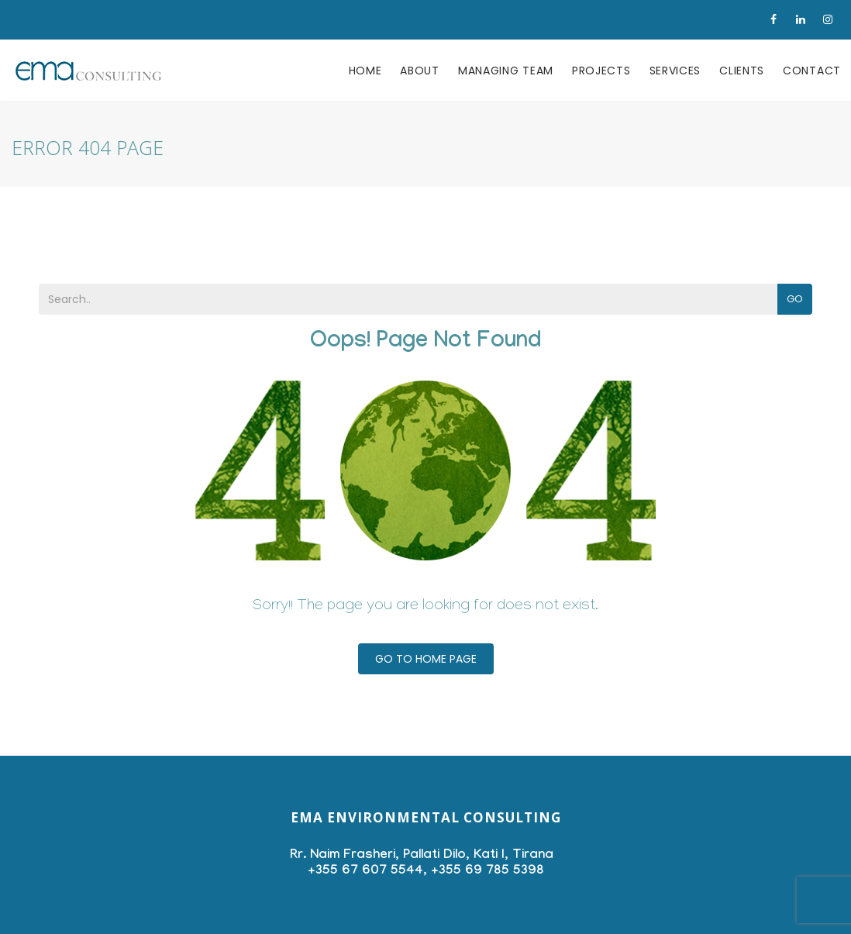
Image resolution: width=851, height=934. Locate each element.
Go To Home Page (426, 659)
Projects (601, 70)
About (419, 70)
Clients (741, 70)
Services (675, 70)
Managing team (505, 70)
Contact (812, 70)
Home (365, 70)
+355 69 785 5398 (487, 871)
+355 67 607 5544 (365, 871)
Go (795, 298)
